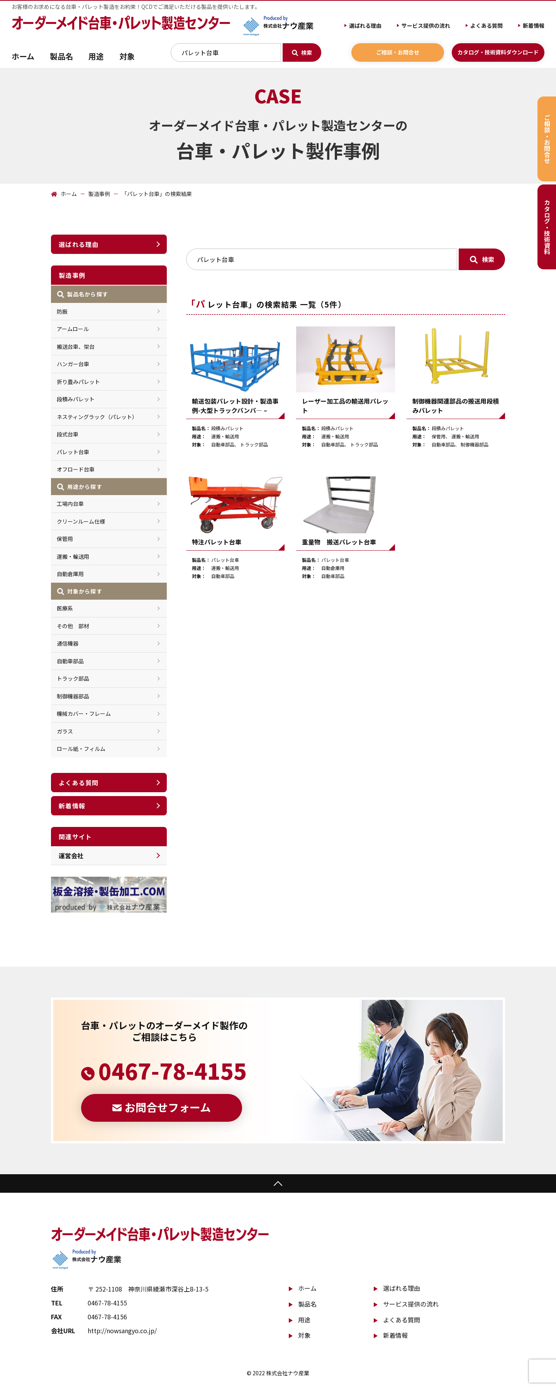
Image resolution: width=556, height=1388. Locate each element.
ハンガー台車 (73, 364)
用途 (304, 1319)
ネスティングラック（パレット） (97, 417)
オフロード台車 (76, 469)
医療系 (65, 608)
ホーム (23, 56)
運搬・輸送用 (73, 556)
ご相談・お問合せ (397, 52)
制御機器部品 (73, 696)
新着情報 (533, 25)
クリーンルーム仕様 (81, 521)
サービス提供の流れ (426, 25)
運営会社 (71, 855)
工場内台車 (70, 503)
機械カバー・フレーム (84, 713)
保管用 (65, 539)
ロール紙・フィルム (81, 748)
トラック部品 (73, 678)
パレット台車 (73, 452)
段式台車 (67, 434)
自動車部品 (70, 661)
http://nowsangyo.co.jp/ (122, 1330)
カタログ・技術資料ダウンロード (498, 52)
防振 (62, 311)
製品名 (307, 1304)
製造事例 (99, 193)
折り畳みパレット (78, 381)
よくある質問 (486, 25)
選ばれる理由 (365, 25)
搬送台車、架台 (76, 346)
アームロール (73, 329)
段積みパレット (76, 399)
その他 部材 (73, 626)
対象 (304, 1335)
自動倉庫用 (70, 574)
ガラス (65, 731)
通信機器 (67, 643)
